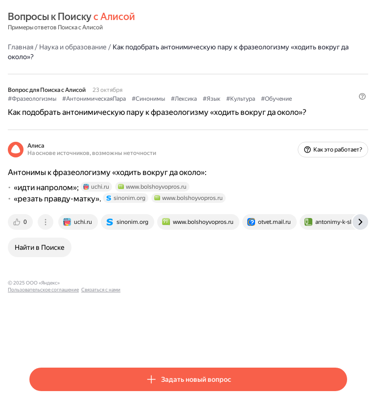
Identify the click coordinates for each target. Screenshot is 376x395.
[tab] (21, 222)
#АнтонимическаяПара (94, 98)
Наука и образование (73, 47)
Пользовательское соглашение (99, 282)
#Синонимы (148, 98)
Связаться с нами (157, 282)
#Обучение (276, 98)
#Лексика (184, 98)
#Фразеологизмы (32, 98)
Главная (20, 47)
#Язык (211, 98)
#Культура (240, 98)
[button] (362, 96)
